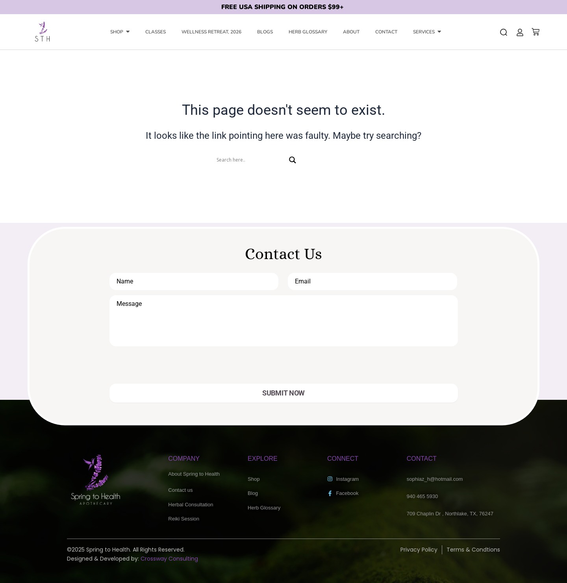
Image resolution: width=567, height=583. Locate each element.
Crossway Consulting (169, 559)
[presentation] (165, 368)
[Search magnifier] (292, 160)
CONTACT (422, 458)
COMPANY (184, 458)
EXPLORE (263, 458)
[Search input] (251, 160)
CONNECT (342, 458)
